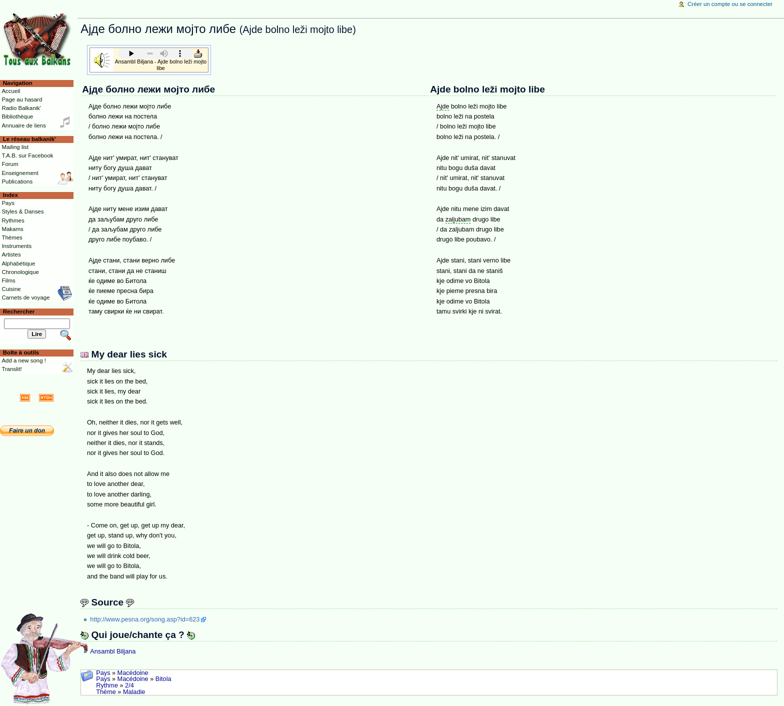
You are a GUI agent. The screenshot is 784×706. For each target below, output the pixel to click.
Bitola (164, 679)
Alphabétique (18, 263)
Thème (106, 692)
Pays (103, 673)
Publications (17, 181)
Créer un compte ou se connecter (730, 4)
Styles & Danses (23, 211)
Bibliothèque (17, 117)
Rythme (107, 685)
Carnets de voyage (26, 297)
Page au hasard (22, 99)
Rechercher (19, 311)
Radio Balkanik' (21, 108)
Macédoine (133, 673)
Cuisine (11, 289)
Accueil (11, 91)
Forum (10, 164)
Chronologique (20, 272)
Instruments (17, 246)
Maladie (134, 692)
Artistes (11, 255)
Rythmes (13, 221)
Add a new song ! (24, 361)
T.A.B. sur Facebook (27, 155)
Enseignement (20, 173)
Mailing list (15, 147)
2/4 (129, 685)
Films (8, 281)
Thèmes (12, 237)
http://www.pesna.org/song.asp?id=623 (145, 619)
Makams (12, 229)
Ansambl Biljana (113, 651)
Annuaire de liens (24, 125)
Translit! (12, 369)
